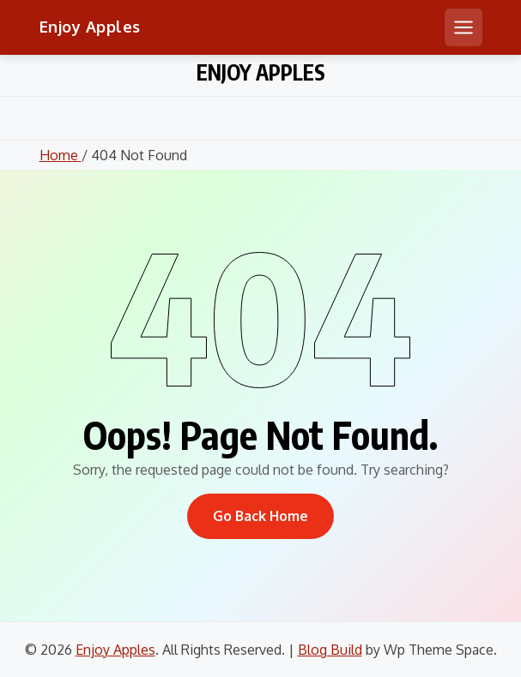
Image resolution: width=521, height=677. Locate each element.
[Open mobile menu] (463, 27)
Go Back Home (260, 515)
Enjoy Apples (90, 26)
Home (60, 155)
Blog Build (330, 649)
